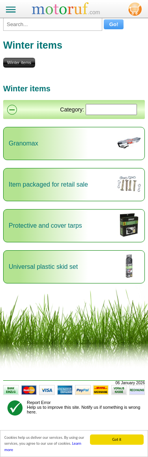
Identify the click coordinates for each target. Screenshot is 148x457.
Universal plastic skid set (43, 266)
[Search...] (52, 24)
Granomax (23, 143)
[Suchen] (111, 109)
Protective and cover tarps (45, 225)
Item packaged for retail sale (48, 184)
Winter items (19, 62)
